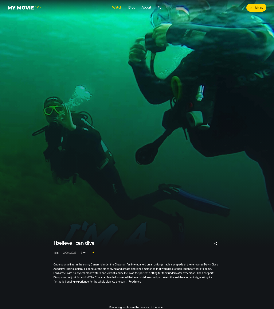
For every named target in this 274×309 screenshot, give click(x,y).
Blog (131, 7)
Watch (117, 7)
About (146, 7)
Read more (135, 281)
